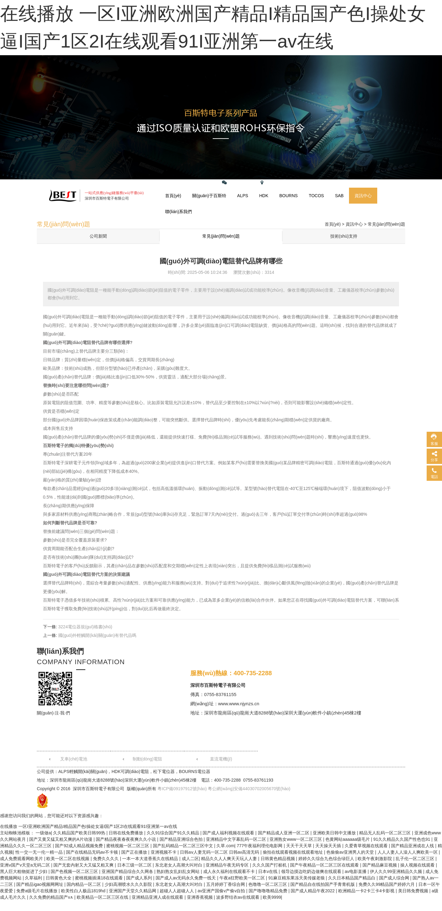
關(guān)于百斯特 (209, 195)
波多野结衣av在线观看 (238, 897)
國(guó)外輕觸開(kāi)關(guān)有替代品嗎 (97, 635)
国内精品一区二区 (84, 884)
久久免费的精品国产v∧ (51, 897)
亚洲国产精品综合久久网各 (128, 871)
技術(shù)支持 (343, 236)
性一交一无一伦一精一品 (39, 852)
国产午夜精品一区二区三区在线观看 (325, 865)
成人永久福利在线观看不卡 (229, 871)
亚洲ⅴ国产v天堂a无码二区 (25, 865)
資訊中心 (363, 195)
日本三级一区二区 (135, 865)
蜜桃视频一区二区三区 (128, 845)
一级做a (43, 832)
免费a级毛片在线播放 (37, 890)
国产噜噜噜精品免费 (269, 890)
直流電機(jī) (221, 758)
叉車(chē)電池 (73, 758)
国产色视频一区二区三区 (75, 871)
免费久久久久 (106, 858)
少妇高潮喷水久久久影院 (129, 884)
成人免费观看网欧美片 (22, 858)
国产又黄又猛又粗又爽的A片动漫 (61, 839)
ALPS (242, 195)
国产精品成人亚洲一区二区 (284, 832)
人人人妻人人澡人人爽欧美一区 (408, 852)
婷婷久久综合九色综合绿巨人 (326, 858)
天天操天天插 (328, 845)
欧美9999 (272, 897)
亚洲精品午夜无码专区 (228, 865)
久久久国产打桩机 (270, 865)
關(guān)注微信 (237, 182)
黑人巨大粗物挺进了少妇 (24, 871)
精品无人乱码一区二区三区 (385, 832)
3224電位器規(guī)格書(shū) (85, 626)
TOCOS (316, 195)
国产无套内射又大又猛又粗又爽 (84, 865)
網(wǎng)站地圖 (275, 182)
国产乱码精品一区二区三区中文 (183, 845)
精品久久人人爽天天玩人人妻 (229, 858)
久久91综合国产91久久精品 (173, 832)
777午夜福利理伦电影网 (260, 845)
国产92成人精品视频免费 (79, 845)
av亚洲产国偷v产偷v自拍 (222, 890)
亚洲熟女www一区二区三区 (296, 839)
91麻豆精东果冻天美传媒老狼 (297, 877)
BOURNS (288, 195)
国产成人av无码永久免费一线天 (186, 877)
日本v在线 (268, 871)
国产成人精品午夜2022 (313, 890)
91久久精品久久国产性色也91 (402, 839)
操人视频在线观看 (418, 865)
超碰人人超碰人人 (177, 890)
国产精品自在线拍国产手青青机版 (323, 884)
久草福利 (34, 877)
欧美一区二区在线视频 (68, 858)
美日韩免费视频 (413, 890)
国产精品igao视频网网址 (40, 884)
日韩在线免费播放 (126, 832)
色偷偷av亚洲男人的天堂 (350, 852)
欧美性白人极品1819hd (84, 890)
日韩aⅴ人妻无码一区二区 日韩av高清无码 (220, 852)
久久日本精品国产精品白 (352, 877)
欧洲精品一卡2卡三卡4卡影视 (367, 890)
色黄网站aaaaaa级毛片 (348, 839)
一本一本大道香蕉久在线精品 (150, 858)
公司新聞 (98, 236)
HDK (263, 195)
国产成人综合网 (394, 877)
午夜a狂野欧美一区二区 (242, 877)
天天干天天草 (299, 845)
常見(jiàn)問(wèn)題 (386, 224)
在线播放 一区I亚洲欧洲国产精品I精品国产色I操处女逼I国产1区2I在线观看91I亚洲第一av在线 (88, 826)
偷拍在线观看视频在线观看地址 (293, 852)
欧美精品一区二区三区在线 (103, 897)
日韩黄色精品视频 (278, 858)
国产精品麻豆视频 (380, 865)
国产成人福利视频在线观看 (229, 832)
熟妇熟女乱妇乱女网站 (179, 871)
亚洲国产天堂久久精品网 (133, 890)
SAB (339, 195)
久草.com (225, 845)
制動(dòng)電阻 (147, 758)
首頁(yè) (173, 195)
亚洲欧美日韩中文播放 (335, 832)
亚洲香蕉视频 (200, 897)
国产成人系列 (139, 877)
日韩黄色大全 (59, 877)
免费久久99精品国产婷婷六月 (387, 884)
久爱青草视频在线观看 (367, 845)
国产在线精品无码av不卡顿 (92, 852)
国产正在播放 (134, 852)
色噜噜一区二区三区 (268, 884)
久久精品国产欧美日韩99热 (79, 832)
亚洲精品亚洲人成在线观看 (158, 897)
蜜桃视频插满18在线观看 (99, 877)
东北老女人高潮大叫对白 (179, 865)
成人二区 (190, 858)
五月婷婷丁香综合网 (226, 884)
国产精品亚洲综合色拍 (182, 839)
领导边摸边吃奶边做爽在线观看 (312, 871)
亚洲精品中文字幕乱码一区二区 (236, 839)
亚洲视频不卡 (164, 852)
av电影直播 (356, 871)
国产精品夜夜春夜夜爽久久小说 (126, 839)
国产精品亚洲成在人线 (413, 845)
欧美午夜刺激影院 (375, 858)
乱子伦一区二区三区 (416, 858)
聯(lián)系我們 (178, 211)
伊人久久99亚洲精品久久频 (396, 871)
